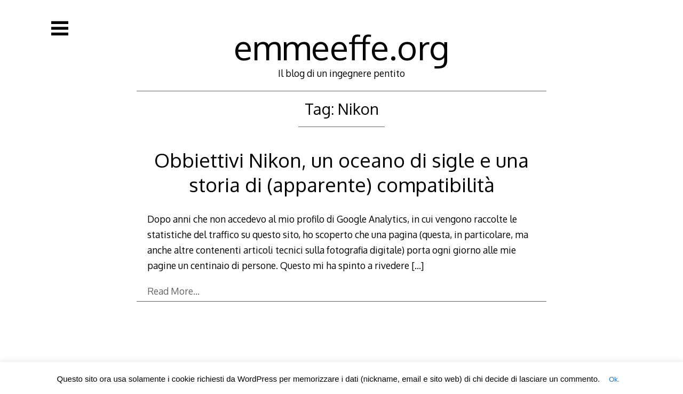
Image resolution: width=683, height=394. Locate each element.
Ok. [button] (614, 379)
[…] (417, 265)
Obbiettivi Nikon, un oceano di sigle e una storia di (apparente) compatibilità (341, 172)
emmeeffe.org (341, 46)
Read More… (173, 291)
